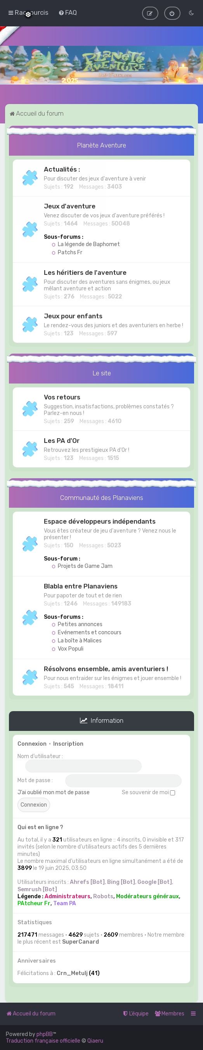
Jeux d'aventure (69, 205)
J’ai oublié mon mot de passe (53, 791)
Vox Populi (67, 648)
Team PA (64, 902)
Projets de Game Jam (82, 565)
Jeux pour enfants (73, 315)
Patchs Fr (67, 251)
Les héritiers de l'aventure (85, 272)
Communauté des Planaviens (101, 497)
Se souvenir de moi (148, 791)
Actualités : (62, 168)
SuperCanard (80, 941)
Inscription (68, 743)
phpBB (44, 1034)
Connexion (32, 743)
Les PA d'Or (62, 440)
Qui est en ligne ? (40, 826)
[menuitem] (67, 12)
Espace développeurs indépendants (100, 521)
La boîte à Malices (77, 640)
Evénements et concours (86, 632)
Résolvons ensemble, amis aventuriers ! (106, 668)
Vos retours (62, 396)
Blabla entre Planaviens (81, 586)
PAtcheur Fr (33, 902)
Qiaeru (95, 1041)
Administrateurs (67, 895)
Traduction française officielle (43, 1041)
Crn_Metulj (72, 973)
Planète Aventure (101, 144)
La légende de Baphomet (86, 243)
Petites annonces (77, 624)
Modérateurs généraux (147, 895)
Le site (101, 372)
